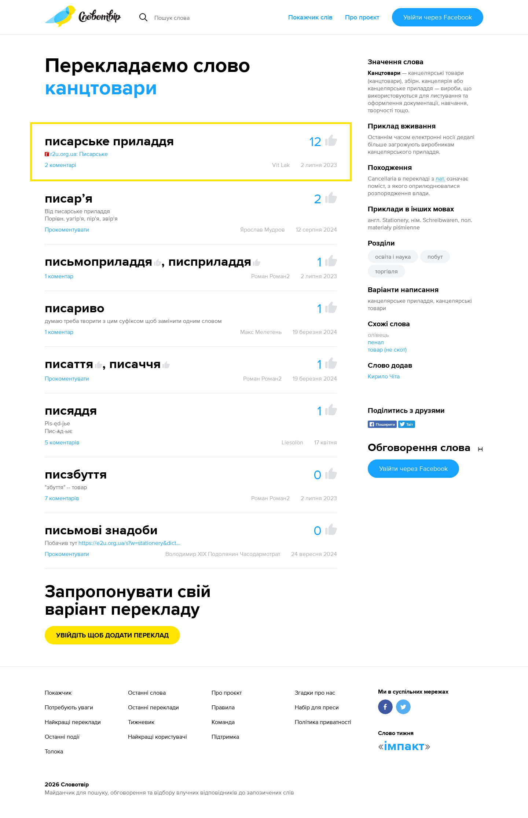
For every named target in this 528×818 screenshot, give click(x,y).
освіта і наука (393, 256)
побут (435, 256)
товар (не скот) (387, 349)
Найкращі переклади (73, 722)
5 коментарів (62, 442)
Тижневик (141, 722)
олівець (378, 334)
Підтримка (225, 736)
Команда (223, 722)
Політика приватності (323, 722)
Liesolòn (292, 442)
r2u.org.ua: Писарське (76, 153)
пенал (376, 342)
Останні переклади (153, 707)
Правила (223, 707)
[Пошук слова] (210, 17)
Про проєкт (362, 17)
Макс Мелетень (261, 331)
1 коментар (59, 276)
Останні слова (147, 692)
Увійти (437, 17)
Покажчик (58, 692)
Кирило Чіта (384, 376)
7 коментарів (62, 498)
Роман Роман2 (270, 276)
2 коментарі (60, 164)
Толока (54, 751)
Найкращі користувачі (157, 736)
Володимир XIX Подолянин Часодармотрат (222, 553)
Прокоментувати (67, 229)
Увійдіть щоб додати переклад (112, 635)
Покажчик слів (310, 17)
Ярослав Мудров (262, 229)
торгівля (386, 271)
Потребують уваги (69, 707)
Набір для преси (317, 707)
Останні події (62, 736)
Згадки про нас (315, 692)
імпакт (404, 746)
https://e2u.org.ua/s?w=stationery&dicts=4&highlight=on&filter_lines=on (129, 542)
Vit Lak (281, 164)
